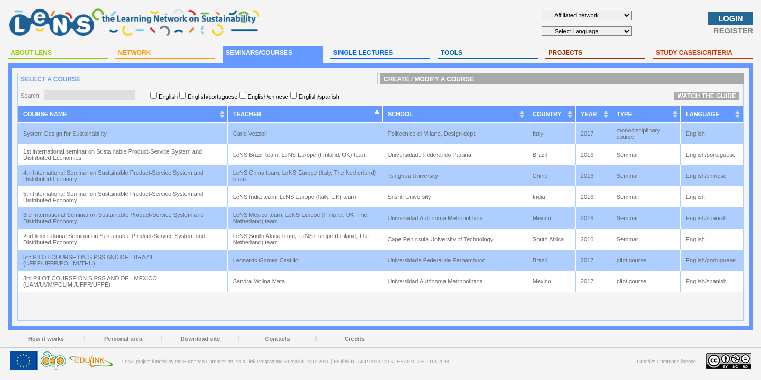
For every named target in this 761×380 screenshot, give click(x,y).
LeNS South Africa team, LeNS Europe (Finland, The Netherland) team (301, 239)
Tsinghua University (413, 176)
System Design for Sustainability (65, 133)
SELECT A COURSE (50, 79)
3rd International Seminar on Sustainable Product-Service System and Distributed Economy (113, 218)
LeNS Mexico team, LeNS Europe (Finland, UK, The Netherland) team (300, 218)
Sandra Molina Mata (260, 281)
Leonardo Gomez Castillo (266, 260)
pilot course (632, 260)
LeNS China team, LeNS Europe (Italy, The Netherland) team (304, 175)
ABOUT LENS (31, 52)
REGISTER (733, 30)
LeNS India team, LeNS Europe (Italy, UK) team (295, 197)
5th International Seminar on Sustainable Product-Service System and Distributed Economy (113, 197)
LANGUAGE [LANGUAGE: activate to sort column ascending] (702, 114)
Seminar (628, 154)
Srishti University (409, 197)
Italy (539, 133)
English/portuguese (711, 154)
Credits (355, 339)
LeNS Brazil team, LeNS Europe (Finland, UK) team (300, 154)
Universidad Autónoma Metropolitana (435, 281)
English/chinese (707, 176)
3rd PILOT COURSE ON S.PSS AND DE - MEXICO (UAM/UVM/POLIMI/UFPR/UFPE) (90, 281)
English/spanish (707, 218)
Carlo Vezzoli (250, 133)
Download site (200, 339)
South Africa (549, 239)
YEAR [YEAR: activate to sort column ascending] (589, 114)
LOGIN (730, 18)
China (541, 176)
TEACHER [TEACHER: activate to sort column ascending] (247, 114)
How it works (46, 339)
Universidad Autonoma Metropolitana (435, 218)
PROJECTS (565, 52)
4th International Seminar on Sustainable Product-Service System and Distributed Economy (113, 175)
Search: (78, 95)
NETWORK (134, 52)
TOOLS (451, 52)
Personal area (123, 339)
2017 (588, 133)
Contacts (277, 339)
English (696, 133)
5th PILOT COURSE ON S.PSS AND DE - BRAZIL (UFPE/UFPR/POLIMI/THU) (88, 260)
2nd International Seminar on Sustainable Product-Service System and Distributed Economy (114, 239)
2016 (588, 154)
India (540, 197)
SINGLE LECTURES (363, 52)
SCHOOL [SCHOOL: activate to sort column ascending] (400, 114)
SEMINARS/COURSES (259, 52)
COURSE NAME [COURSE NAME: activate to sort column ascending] (45, 114)
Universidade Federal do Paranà (429, 154)
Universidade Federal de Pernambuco (437, 260)
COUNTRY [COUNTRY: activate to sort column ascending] (547, 114)
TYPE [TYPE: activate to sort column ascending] (624, 114)
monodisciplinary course (638, 133)
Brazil (541, 154)
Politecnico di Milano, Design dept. (432, 133)
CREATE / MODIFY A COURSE (429, 79)
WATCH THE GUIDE (706, 96)
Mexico (543, 218)
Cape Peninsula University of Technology (441, 239)
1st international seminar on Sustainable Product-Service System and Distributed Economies (112, 154)
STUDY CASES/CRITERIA (694, 52)
